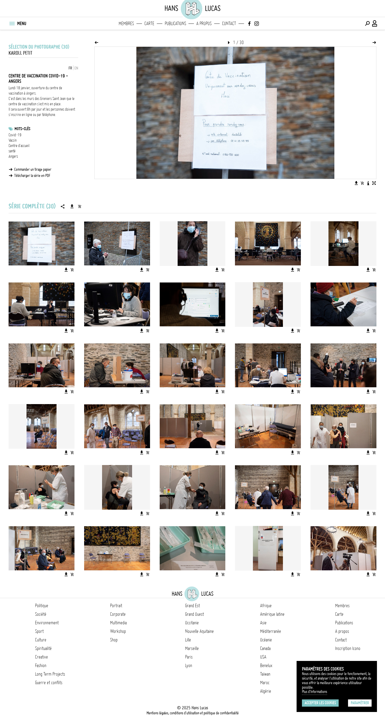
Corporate (118, 614)
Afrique (266, 605)
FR (70, 68)
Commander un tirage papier (32, 169)
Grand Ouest (194, 614)
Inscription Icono (347, 648)
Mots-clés (22, 128)
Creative (41, 657)
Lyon (188, 665)
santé (12, 151)
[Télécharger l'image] (356, 183)
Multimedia (118, 622)
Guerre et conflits (48, 682)
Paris (189, 657)
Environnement (47, 622)
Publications (175, 23)
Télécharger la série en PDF (32, 175)
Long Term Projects (50, 674)
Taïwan (265, 674)
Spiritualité (43, 648)
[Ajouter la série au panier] (79, 206)
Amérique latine (272, 614)
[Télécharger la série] (72, 206)
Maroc (265, 682)
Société (40, 614)
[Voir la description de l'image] (368, 183)
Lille (188, 639)
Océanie (266, 639)
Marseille (192, 648)
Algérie (265, 691)
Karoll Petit (20, 53)
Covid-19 (15, 135)
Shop (114, 639)
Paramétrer (360, 702)
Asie (263, 622)
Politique (41, 605)
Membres (126, 23)
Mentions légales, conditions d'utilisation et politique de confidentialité (193, 713)
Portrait (116, 605)
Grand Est (192, 605)
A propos (204, 23)
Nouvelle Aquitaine (199, 631)
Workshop (118, 631)
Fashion (40, 665)
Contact (229, 23)
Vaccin (13, 140)
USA (263, 657)
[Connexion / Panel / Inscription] (375, 23)
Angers (13, 156)
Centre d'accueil (19, 145)
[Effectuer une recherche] (367, 23)
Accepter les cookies (320, 702)
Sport (39, 631)
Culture (40, 639)
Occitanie (192, 622)
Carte (149, 23)
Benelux (266, 665)
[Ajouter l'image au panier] (362, 183)
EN (76, 68)
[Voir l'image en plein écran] (374, 183)
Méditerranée (270, 631)
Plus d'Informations (314, 691)
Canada (265, 648)
